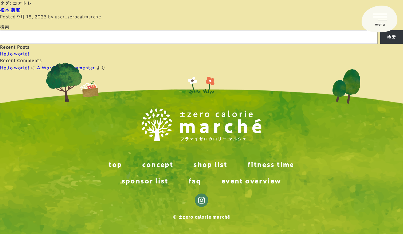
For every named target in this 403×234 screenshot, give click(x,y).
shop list (210, 164)
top (115, 164)
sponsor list (145, 181)
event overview (251, 181)
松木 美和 (10, 10)
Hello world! (15, 54)
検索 (5, 27)
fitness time (271, 164)
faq (195, 181)
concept (157, 164)
